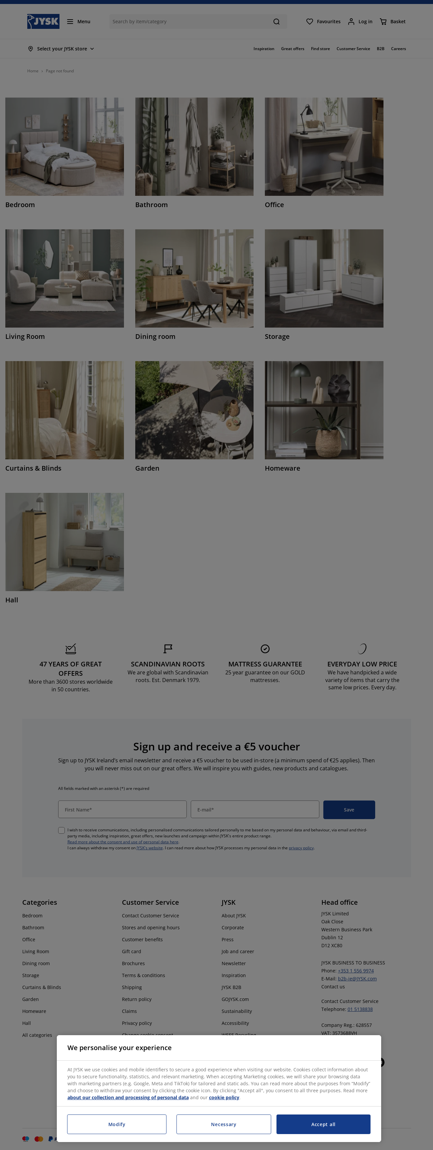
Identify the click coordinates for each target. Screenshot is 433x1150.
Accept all (323, 1124)
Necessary (223, 1124)
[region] (219, 1088)
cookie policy (224, 1097)
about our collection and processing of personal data (128, 1097)
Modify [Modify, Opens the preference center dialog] (117, 1124)
